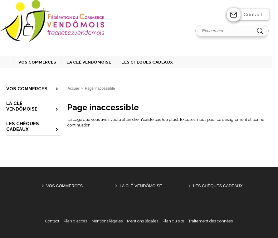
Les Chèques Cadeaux (218, 185)
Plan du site (173, 221)
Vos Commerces (64, 185)
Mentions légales (107, 221)
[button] (34, 62)
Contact (253, 14)
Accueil (73, 88)
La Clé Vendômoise (140, 185)
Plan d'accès (75, 221)
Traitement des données (210, 221)
